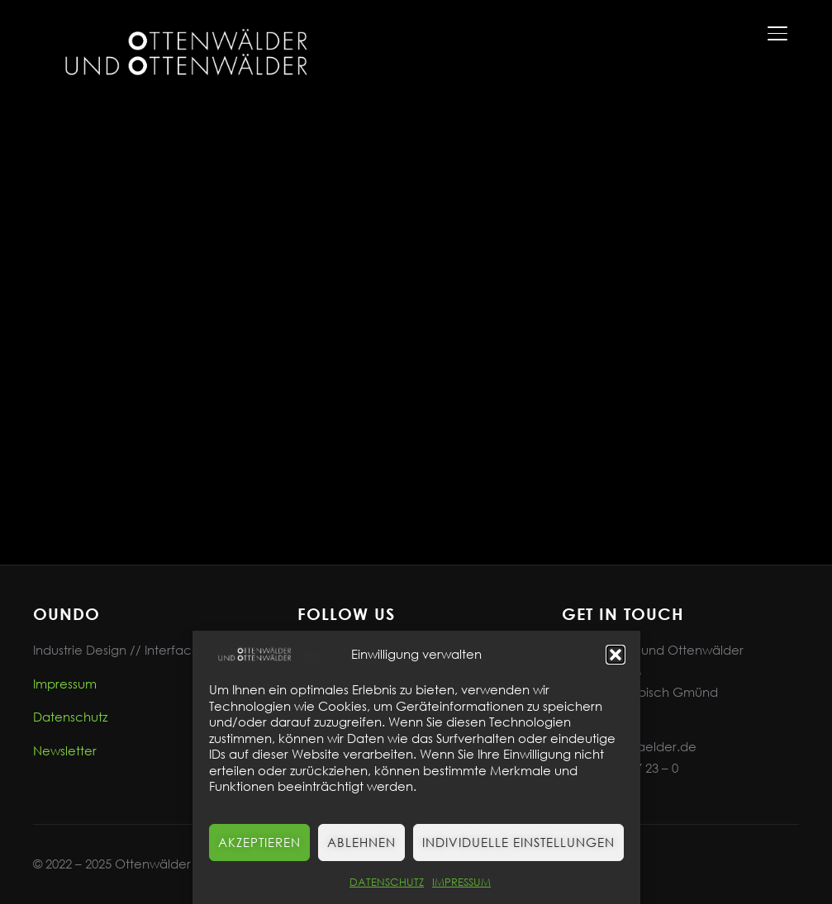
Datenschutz (70, 716)
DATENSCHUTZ (386, 882)
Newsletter (65, 750)
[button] (615, 654)
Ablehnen (361, 842)
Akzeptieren (259, 842)
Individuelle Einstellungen (518, 842)
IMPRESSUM (461, 882)
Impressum (65, 683)
